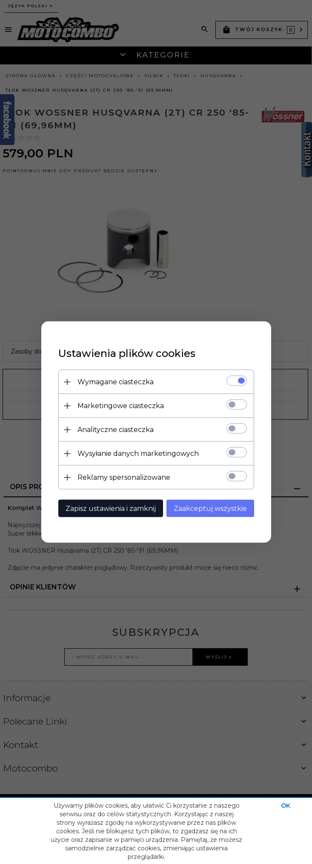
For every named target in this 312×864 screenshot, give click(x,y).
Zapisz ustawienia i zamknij (111, 508)
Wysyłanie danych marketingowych (138, 453)
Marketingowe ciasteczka (120, 406)
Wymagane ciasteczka (115, 382)
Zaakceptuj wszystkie (210, 508)
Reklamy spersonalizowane (123, 477)
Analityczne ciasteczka (115, 430)
